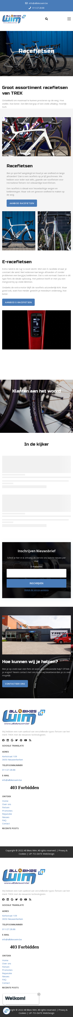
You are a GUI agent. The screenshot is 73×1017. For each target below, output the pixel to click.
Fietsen (5, 807)
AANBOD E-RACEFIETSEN (18, 302)
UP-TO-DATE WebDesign (41, 853)
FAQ (4, 820)
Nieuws (5, 817)
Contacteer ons (15, 683)
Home (5, 800)
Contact (6, 823)
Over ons (6, 804)
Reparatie (7, 813)
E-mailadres (36, 566)
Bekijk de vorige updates (36, 589)
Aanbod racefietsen (22, 203)
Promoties (7, 810)
